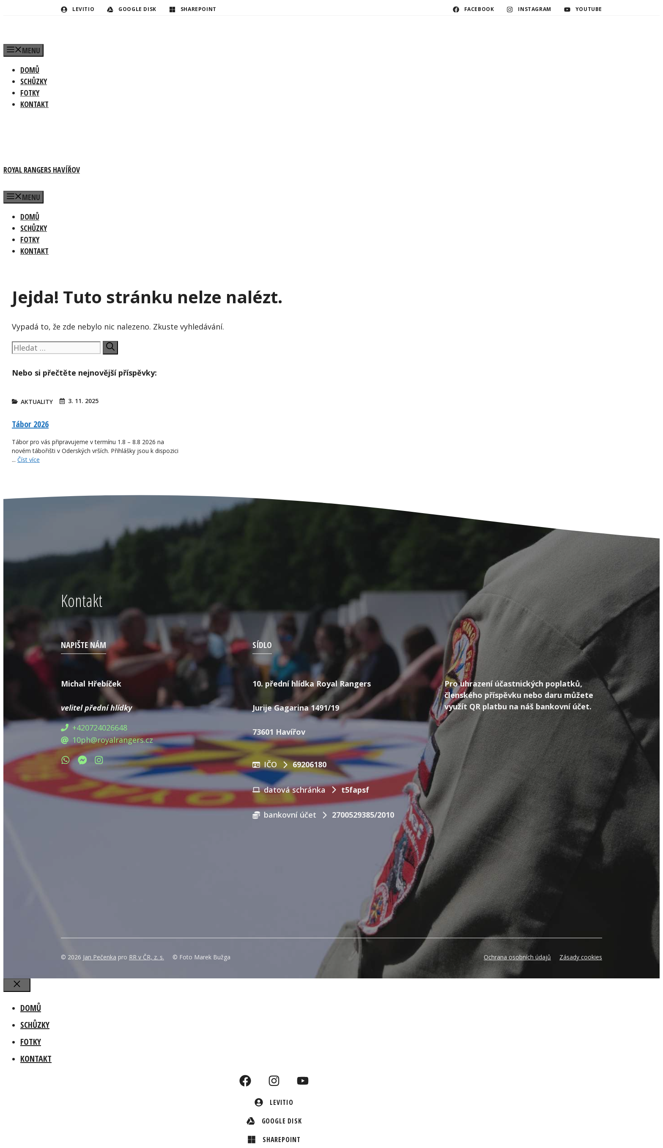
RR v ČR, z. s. (146, 957)
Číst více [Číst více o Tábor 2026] (28, 460)
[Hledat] (110, 347)
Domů (29, 70)
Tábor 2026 (30, 424)
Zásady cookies (580, 957)
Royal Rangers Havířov (41, 170)
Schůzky (33, 81)
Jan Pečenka (99, 957)
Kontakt (34, 104)
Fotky (29, 93)
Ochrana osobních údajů (517, 957)
